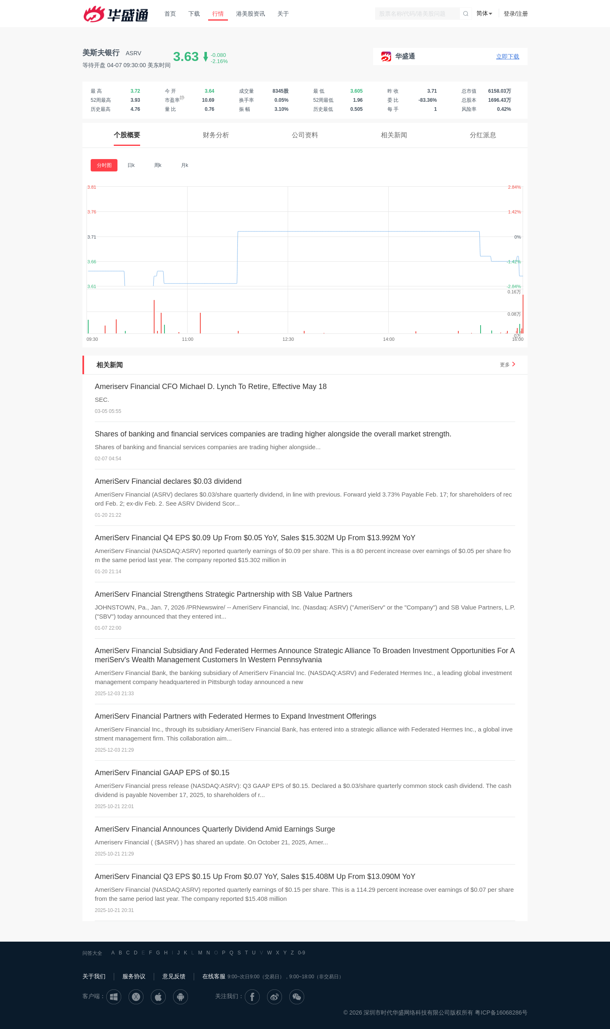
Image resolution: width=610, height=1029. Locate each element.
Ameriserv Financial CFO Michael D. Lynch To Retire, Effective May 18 (211, 386)
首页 (170, 13)
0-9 (301, 953)
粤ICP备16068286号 (501, 1012)
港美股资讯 (250, 13)
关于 (283, 13)
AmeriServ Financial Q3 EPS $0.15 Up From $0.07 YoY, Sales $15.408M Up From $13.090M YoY (255, 876)
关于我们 (94, 976)
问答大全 (92, 953)
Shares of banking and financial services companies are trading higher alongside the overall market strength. (273, 434)
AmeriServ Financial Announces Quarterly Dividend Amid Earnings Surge (215, 829)
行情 (218, 13)
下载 (194, 13)
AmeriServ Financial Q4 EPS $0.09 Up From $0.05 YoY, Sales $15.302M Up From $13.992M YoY (255, 538)
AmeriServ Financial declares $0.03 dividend (168, 481)
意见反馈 (173, 976)
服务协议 (133, 976)
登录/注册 (516, 13)
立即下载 (507, 56)
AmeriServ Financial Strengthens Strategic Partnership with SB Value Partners (223, 594)
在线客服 (213, 976)
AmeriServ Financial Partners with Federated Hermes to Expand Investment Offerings (235, 716)
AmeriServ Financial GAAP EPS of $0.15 (162, 773)
